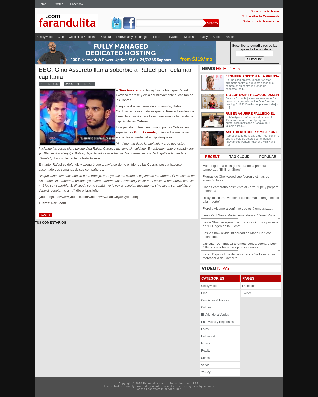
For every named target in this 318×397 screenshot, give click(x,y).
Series (217, 37)
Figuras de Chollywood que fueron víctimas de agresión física (236, 178)
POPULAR (267, 157)
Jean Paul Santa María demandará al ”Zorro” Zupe (239, 215)
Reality (203, 37)
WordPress (159, 386)
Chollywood (45, 37)
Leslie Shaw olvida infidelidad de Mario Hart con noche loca (237, 235)
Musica (189, 37)
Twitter (58, 4)
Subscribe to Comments (260, 16)
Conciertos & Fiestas (82, 37)
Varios (230, 37)
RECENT (212, 157)
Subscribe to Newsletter (261, 21)
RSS (196, 383)
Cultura (106, 37)
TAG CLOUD (239, 157)
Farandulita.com (73, 21)
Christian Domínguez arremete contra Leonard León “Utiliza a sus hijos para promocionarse (240, 245)
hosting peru (190, 386)
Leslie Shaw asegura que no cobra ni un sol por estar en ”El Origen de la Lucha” (241, 224)
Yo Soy (206, 372)
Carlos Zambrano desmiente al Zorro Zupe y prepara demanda (240, 189)
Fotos (156, 37)
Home (42, 4)
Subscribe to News (265, 11)
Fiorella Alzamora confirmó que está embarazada (238, 208)
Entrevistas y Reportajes (132, 37)
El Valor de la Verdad (215, 314)
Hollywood (172, 37)
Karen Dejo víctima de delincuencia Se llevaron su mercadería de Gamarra (239, 256)
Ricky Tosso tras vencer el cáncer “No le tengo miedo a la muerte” (241, 199)
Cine (61, 37)
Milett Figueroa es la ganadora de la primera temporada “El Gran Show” (234, 167)
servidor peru (173, 389)
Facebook (76, 4)
